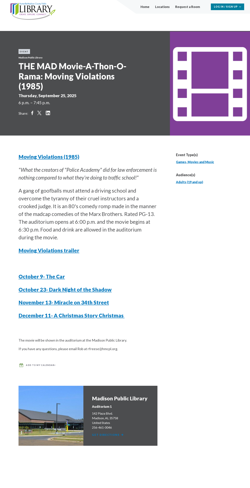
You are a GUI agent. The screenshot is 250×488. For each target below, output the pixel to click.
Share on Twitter (39, 113)
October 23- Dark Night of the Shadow (65, 289)
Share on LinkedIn (48, 113)
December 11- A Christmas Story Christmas (72, 315)
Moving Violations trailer (49, 250)
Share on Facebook (32, 113)
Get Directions (108, 433)
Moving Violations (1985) (49, 157)
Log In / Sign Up (226, 6)
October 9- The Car (42, 276)
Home (144, 7)
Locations (162, 7)
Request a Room (187, 7)
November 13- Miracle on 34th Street (64, 302)
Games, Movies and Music (195, 162)
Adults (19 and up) (189, 182)
